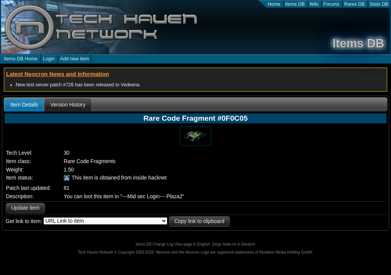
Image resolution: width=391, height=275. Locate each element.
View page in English (192, 244)
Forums (331, 4)
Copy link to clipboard (199, 221)
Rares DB (354, 4)
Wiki (314, 4)
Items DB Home (20, 58)
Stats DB (379, 4)
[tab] (24, 105)
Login (49, 58)
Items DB (295, 4)
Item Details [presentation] (24, 105)
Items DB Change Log (154, 244)
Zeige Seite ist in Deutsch (233, 244)
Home (274, 4)
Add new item (74, 58)
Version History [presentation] (68, 105)
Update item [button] (25, 208)
